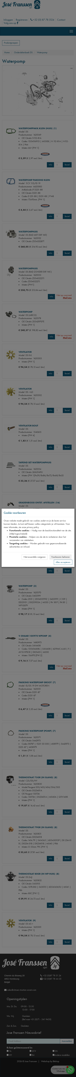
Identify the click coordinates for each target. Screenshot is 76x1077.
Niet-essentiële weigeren (35, 556)
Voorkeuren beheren (60, 556)
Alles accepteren (63, 562)
